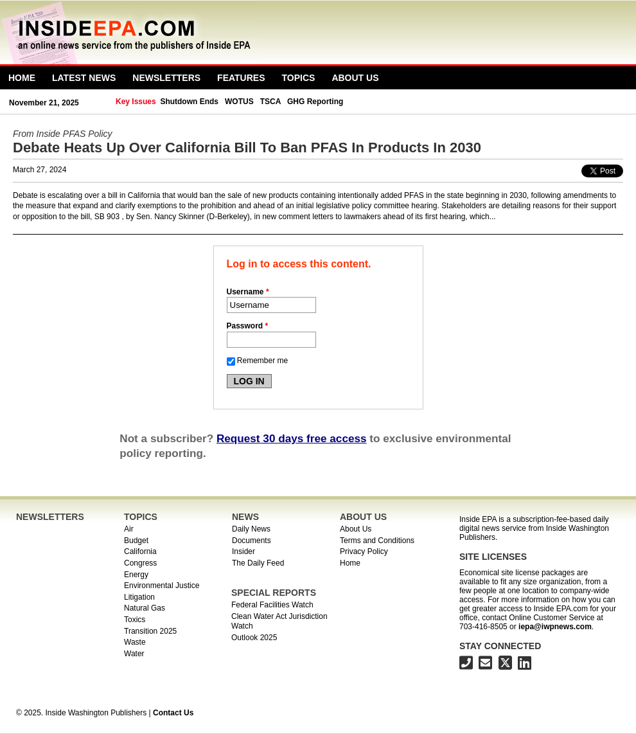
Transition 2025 (150, 631)
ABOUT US (363, 517)
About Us (354, 78)
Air (129, 528)
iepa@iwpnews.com (555, 626)
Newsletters (166, 78)
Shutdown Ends (189, 101)
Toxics (134, 619)
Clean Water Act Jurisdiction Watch (279, 621)
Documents (251, 540)
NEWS (245, 517)
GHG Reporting (315, 101)
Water (134, 653)
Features (241, 78)
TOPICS (140, 517)
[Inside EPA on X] (505, 665)
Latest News (84, 78)
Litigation (139, 597)
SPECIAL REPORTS (273, 592)
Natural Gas (144, 608)
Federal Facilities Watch (272, 604)
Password (248, 325)
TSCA (270, 101)
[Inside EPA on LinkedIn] (524, 665)
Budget (136, 540)
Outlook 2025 (254, 637)
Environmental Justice (161, 585)
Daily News (251, 528)
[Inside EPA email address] (485, 665)
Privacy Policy (364, 551)
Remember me (262, 360)
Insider (243, 551)
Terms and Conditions (377, 540)
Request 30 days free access (291, 438)
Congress (140, 563)
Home (21, 78)
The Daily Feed (258, 563)
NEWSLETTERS (50, 517)
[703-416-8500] (466, 665)
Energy (136, 574)
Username (248, 291)
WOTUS (239, 101)
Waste (135, 642)
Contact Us (173, 712)
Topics (298, 78)
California (140, 551)
